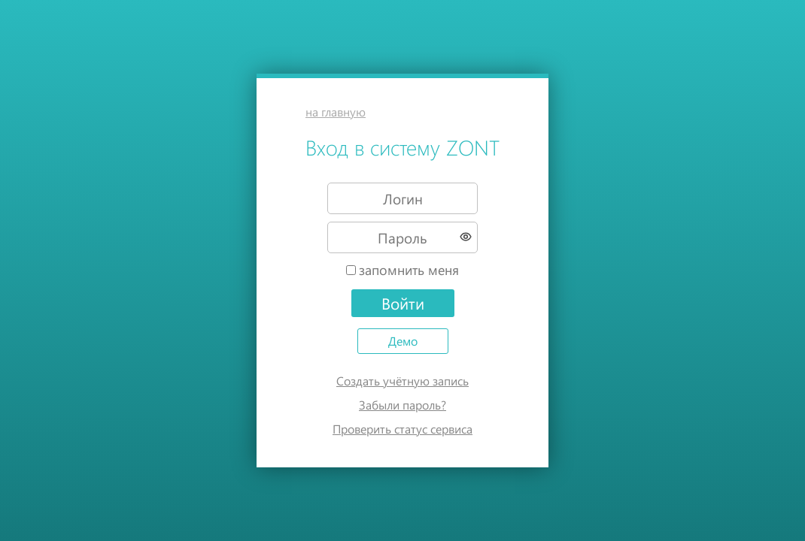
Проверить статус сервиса (402, 429)
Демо (403, 341)
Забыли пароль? (402, 405)
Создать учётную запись (402, 380)
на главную (335, 111)
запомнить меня (409, 269)
